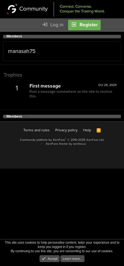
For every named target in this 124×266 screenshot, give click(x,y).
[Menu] (8, 25)
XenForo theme (57, 143)
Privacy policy (66, 130)
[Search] (119, 25)
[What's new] (108, 25)
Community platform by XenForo (62, 139)
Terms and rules (36, 130)
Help (87, 130)
